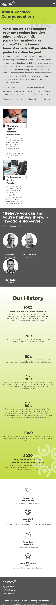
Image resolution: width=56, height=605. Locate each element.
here (47, 599)
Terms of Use (7, 559)
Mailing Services (35, 580)
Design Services (35, 554)
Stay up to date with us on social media (13, 590)
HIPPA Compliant (35, 582)
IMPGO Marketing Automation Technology (13, 556)
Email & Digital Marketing (37, 584)
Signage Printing (35, 566)
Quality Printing (34, 578)
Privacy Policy (7, 561)
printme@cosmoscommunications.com (12, 520)
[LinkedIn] (4, 592)
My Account (34, 552)
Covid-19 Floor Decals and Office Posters (40, 570)
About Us (6, 552)
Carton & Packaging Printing (37, 568)
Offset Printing (34, 562)
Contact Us (33, 556)
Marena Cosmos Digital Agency (11, 554)
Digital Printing (34, 564)
